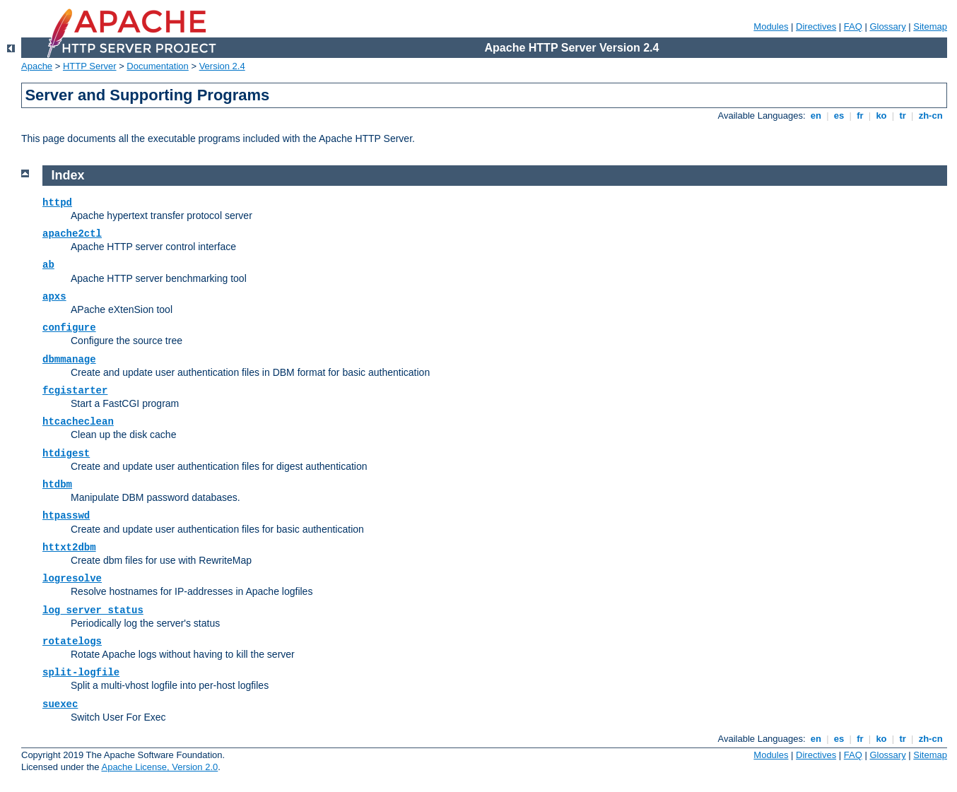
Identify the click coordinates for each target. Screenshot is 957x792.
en (815, 115)
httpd (57, 202)
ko (881, 115)
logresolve (72, 578)
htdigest (66, 453)
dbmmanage (69, 359)
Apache (36, 66)
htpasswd (66, 515)
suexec (60, 704)
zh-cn (930, 115)
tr (903, 115)
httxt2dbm (69, 547)
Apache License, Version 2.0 (159, 767)
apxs (54, 296)
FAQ (853, 26)
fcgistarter (74, 390)
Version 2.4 (222, 66)
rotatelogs (72, 641)
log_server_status (92, 610)
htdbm (57, 484)
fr (861, 115)
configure (69, 327)
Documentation (157, 66)
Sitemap (930, 26)
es (839, 115)
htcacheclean (78, 421)
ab (48, 265)
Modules (770, 26)
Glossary (887, 26)
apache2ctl (72, 234)
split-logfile (80, 672)
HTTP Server (90, 66)
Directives (816, 26)
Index (68, 175)
